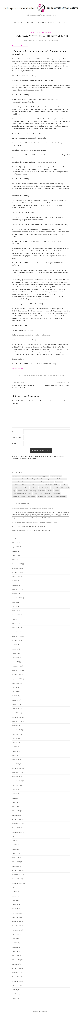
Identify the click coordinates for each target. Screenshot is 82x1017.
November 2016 (17, 875)
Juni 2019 (14, 743)
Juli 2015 (14, 938)
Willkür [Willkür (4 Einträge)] (50, 496)
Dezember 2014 (16, 968)
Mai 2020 (14, 696)
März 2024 (15, 585)
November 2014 (17, 972)
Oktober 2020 (16, 674)
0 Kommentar (53, 40)
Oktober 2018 (16, 777)
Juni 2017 (14, 845)
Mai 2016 (14, 900)
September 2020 (17, 679)
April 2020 (15, 700)
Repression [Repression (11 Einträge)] (41, 491)
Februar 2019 (16, 760)
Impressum (36, 1011)
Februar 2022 (16, 628)
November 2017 (16, 823)
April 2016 (15, 904)
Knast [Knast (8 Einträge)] (27, 488)
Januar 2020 (15, 713)
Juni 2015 (14, 943)
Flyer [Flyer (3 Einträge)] (23, 479)
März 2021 (15, 653)
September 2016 (17, 883)
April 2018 (15, 802)
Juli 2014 (14, 990)
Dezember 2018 (16, 768)
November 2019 (17, 721)
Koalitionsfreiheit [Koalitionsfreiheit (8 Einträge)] (44, 488)
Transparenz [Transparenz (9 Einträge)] (56, 493)
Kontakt (61, 23)
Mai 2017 (14, 849)
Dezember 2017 (16, 819)
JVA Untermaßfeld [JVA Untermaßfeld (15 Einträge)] (18, 488)
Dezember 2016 (16, 870)
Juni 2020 (15, 691)
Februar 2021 (16, 657)
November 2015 (16, 926)
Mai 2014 (14, 998)
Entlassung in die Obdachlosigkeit (39, 530)
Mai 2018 (14, 798)
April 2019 (15, 751)
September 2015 (17, 930)
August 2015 (15, 934)
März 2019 (15, 755)
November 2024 (17, 568)
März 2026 (15, 542)
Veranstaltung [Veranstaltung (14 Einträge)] (42, 496)
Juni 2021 (14, 645)
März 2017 (15, 858)
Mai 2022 (14, 619)
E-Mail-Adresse (17, 437)
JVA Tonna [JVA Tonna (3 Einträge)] (65, 485)
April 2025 (15, 555)
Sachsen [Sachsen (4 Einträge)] (57, 491)
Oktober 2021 (16, 640)
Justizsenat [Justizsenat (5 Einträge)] (58, 482)
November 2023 (17, 589)
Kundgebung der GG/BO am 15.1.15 (57, 385)
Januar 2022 (15, 632)
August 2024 (16, 576)
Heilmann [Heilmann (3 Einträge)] (36, 482)
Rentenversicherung (57, 375)
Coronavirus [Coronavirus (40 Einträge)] (16, 479)
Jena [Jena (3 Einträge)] (52, 482)
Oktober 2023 (16, 594)
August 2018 (15, 785)
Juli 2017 (14, 840)
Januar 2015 (15, 964)
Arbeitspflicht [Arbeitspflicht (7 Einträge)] (16, 476)
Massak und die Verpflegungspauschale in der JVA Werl (36, 508)
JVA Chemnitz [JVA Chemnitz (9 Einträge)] (26, 485)
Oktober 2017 (16, 828)
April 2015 (15, 951)
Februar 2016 (16, 913)
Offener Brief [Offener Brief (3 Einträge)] (65, 488)
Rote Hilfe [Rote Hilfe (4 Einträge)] (50, 491)
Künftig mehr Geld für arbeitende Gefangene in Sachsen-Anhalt (37, 522)
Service (51, 23)
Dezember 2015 (16, 921)
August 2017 (15, 836)
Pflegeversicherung (42, 375)
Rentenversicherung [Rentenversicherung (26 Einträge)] (30, 491)
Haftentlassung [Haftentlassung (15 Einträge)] (26, 482)
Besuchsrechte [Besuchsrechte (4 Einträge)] (26, 476)
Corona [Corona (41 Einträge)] (59, 476)
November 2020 (17, 670)
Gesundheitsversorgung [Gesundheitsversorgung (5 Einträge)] (44, 479)
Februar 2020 (16, 708)
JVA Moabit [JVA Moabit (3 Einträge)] (48, 485)
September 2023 (17, 598)
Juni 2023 (15, 606)
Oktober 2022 (16, 615)
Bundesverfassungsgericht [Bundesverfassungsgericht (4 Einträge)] (41, 476)
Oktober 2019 (16, 726)
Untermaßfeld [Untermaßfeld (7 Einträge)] (31, 496)
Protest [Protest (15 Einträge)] (20, 491)
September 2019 (17, 730)
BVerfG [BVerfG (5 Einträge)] (53, 476)
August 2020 (16, 683)
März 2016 (15, 909)
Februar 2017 (16, 862)
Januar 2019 (15, 764)
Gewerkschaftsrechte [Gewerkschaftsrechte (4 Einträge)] (59, 479)
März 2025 (15, 559)
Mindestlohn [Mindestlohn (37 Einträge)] (55, 488)
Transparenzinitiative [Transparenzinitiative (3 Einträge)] (19, 496)
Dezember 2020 (17, 666)
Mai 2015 (14, 947)
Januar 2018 (15, 815)
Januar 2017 (15, 866)
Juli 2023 (14, 602)
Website (14, 443)
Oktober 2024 (16, 572)
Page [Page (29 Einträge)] (14, 491)
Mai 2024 (14, 581)
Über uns (40, 23)
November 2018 (17, 772)
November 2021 (17, 636)
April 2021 (15, 649)
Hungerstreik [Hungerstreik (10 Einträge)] (45, 482)
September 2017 (17, 832)
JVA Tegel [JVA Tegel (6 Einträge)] (57, 485)
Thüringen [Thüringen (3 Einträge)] (47, 493)
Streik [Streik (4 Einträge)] (29, 493)
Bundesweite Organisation (41, 32)
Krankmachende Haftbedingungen (35, 526)
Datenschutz (45, 1011)
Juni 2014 (14, 994)
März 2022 (15, 623)
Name (13, 431)
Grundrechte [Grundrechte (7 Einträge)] (16, 482)
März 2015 (15, 955)
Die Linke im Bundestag (20, 46)
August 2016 (15, 887)
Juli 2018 (14, 789)
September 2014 (17, 981)
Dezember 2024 (17, 564)
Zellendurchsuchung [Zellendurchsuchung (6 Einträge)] (60, 496)
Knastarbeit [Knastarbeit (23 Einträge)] (34, 488)
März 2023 (15, 611)
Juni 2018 (14, 794)
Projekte (29, 23)
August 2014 (15, 985)
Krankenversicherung (28, 375)
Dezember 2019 (16, 717)
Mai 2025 (14, 551)
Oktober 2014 (16, 977)
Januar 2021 (15, 662)
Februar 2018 (16, 811)
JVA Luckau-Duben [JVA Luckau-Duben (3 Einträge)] (37, 485)
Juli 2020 (14, 687)
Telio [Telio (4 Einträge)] (40, 493)
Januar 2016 (15, 917)
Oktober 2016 (16, 879)
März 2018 (15, 806)
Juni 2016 (14, 896)
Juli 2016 (14, 892)
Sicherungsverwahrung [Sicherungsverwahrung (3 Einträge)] (19, 493)
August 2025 (15, 547)
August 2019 (15, 734)
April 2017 (15, 853)
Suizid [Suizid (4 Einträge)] (35, 493)
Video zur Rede (17, 369)
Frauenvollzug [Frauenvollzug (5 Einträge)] (31, 479)
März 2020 (15, 704)
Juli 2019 (14, 738)
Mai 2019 (14, 747)
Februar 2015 (16, 960)
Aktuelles (18, 23)
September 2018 (17, 781)
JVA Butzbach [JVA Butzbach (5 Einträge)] (16, 485)
